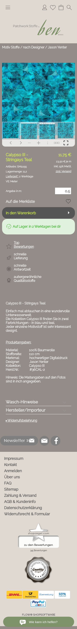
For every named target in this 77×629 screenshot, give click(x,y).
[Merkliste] (53, 7)
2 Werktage (19, 176)
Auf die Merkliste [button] (20, 201)
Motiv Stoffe (11, 47)
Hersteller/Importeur (25, 410)
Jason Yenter (57, 47)
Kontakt (10, 465)
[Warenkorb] (61, 7)
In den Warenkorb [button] (21, 213)
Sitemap (11, 489)
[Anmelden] (44, 7)
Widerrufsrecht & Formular (27, 514)
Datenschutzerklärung (23, 508)
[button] (7, 7)
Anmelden (13, 471)
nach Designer (33, 47)
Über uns (12, 477)
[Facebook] (55, 441)
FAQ (7, 483)
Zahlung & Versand (20, 495)
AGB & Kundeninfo (20, 501)
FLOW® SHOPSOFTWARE (38, 614)
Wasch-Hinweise (22, 401)
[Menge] (63, 190)
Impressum (13, 458)
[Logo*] (38, 14)
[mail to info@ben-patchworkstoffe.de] (44, 441)
